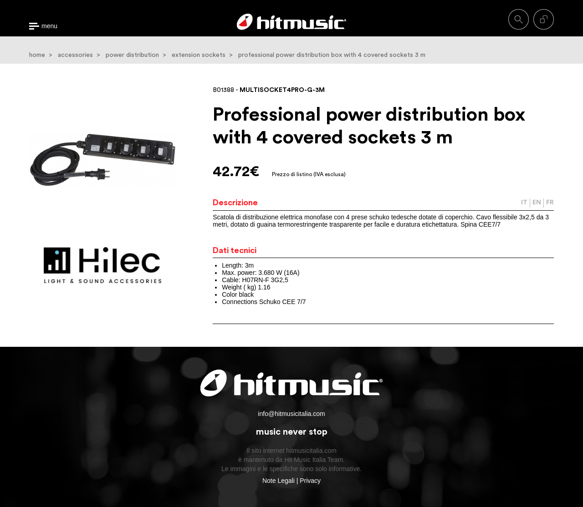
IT (524, 202)
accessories (75, 55)
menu (49, 26)
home (37, 55)
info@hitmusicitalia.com (291, 413)
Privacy (310, 480)
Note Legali (278, 480)
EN (536, 202)
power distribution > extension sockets (165, 55)
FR (550, 202)
